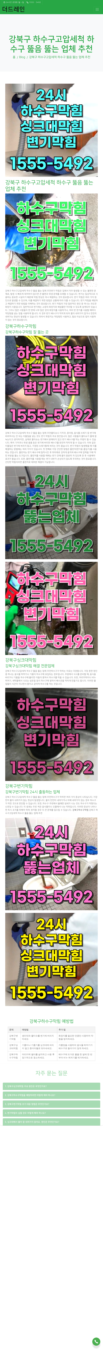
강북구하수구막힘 (80, 810)
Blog (22, 57)
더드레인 (13, 9)
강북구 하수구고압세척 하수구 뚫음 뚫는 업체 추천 (59, 57)
